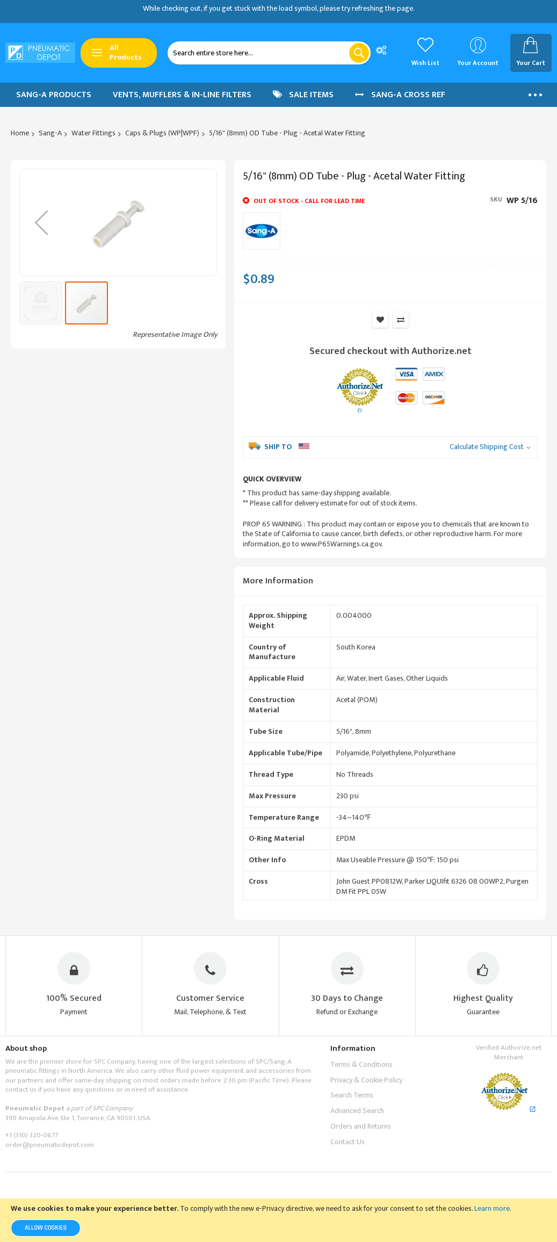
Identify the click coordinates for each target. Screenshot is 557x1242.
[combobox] (269, 52)
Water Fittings (93, 133)
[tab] (390, 581)
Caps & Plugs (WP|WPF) (162, 133)
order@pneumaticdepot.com (49, 1145)
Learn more (492, 1208)
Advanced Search (357, 1110)
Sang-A (50, 133)
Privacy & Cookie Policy (366, 1080)
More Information (278, 581)
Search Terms (351, 1095)
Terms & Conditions (361, 1064)
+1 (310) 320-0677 (31, 1136)
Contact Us (347, 1142)
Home (20, 133)
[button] (42, 393)
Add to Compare (401, 320)
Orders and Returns (360, 1126)
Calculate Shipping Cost (487, 447)
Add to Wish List (380, 320)
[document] (278, 1220)
